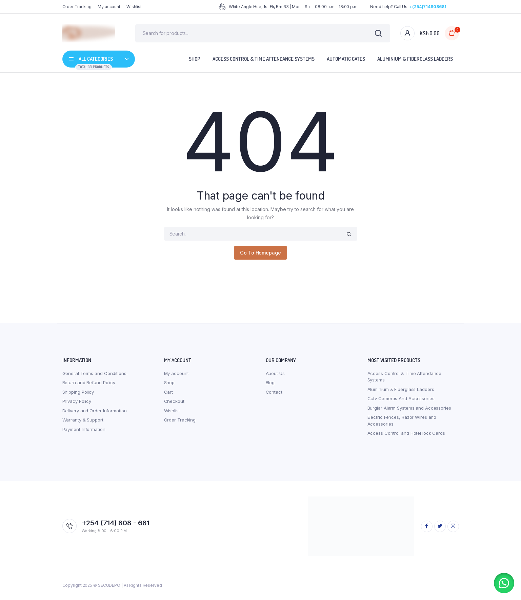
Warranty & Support (82, 421)
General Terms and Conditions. (94, 374)
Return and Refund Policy (89, 384)
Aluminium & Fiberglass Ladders (415, 60)
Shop (194, 60)
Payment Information (83, 430)
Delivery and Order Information (94, 412)
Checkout (174, 403)
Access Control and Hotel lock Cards (406, 434)
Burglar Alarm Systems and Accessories (409, 409)
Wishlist (134, 6)
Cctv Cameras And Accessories (401, 400)
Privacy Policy (77, 403)
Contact (274, 393)
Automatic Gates (346, 60)
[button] (504, 583)
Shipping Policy (78, 393)
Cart (168, 393)
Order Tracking (77, 6)
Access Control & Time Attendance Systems (264, 60)
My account (109, 6)
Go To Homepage (260, 254)
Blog (270, 384)
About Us (275, 374)
